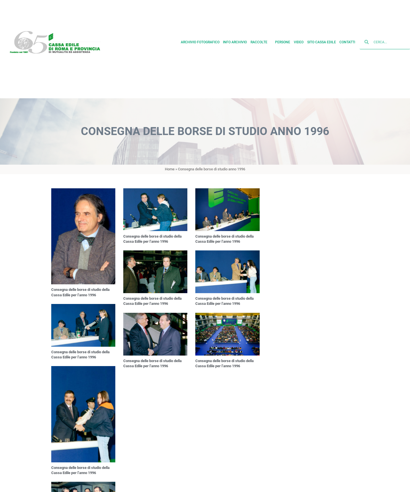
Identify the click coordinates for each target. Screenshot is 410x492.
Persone (282, 39)
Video (299, 39)
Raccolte (261, 39)
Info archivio (235, 39)
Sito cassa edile (321, 39)
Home (170, 169)
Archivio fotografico (200, 39)
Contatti (347, 39)
